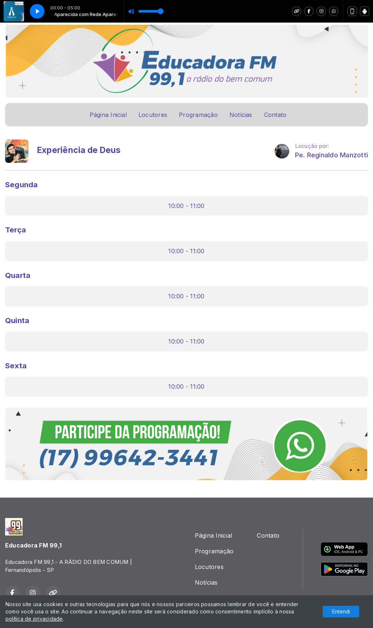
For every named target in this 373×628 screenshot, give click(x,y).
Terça (15, 229)
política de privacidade (34, 619)
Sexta (16, 365)
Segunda (21, 184)
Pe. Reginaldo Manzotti (331, 155)
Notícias (240, 114)
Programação (198, 114)
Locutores (152, 114)
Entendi (341, 611)
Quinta (17, 320)
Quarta (17, 275)
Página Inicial (108, 114)
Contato (275, 114)
